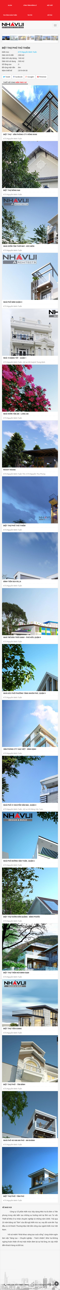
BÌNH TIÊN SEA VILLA (12, 581)
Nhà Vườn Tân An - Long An (16, 414)
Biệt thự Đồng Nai (11, 190)
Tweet (6, 77)
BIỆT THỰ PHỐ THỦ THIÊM (14, 526)
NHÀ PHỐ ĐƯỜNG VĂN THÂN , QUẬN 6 (19, 861)
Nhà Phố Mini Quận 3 (12, 302)
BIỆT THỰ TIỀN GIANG (12, 1029)
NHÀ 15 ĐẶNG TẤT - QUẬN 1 (14, 358)
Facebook (17, 77)
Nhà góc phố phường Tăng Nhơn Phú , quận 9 (24, 693)
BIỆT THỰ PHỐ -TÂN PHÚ (13, 1196)
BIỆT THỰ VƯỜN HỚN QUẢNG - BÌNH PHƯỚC (21, 917)
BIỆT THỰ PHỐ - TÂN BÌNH (14, 1084)
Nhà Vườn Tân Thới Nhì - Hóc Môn (18, 246)
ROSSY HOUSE (9, 470)
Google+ (29, 77)
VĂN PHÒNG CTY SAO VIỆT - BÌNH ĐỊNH (19, 749)
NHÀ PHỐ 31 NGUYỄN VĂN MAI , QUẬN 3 (19, 805)
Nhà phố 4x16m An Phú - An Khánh (19, 1140)
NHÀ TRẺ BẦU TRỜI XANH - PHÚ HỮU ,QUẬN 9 (22, 637)
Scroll (56, 1284)
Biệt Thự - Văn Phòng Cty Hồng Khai (20, 134)
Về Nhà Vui (7, 1207)
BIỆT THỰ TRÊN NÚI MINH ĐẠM (16, 973)
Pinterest (41, 77)
